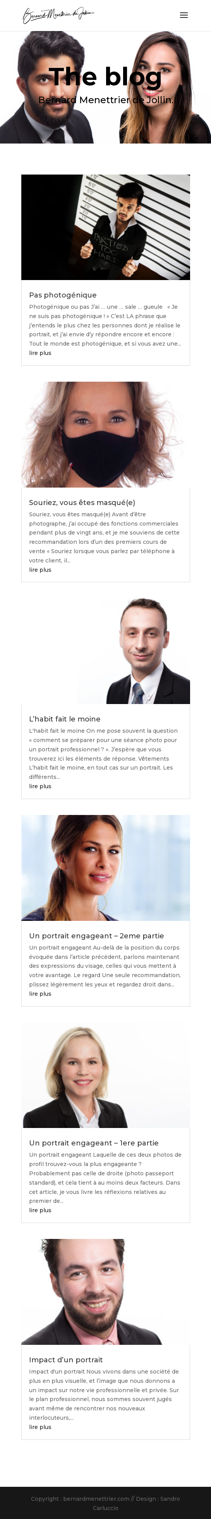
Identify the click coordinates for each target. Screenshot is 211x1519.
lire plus (40, 352)
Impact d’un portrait (66, 1360)
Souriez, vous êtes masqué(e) (82, 502)
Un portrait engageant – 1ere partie (94, 1143)
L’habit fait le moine (65, 719)
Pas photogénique (63, 295)
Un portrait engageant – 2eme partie (96, 936)
